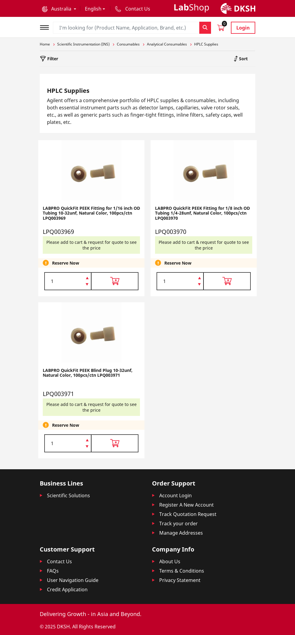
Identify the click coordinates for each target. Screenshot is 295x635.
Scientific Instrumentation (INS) (83, 44)
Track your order (178, 523)
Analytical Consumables (167, 44)
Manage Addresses (181, 533)
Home (45, 44)
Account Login (175, 495)
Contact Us (59, 561)
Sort (243, 58)
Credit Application (67, 589)
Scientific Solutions (68, 495)
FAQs (53, 570)
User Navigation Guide (72, 580)
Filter (52, 58)
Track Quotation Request (187, 514)
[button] (59, 8)
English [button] (93, 8)
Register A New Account (186, 504)
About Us (169, 561)
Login (243, 27)
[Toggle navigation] (46, 27)
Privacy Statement (179, 580)
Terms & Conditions (181, 570)
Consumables (128, 44)
